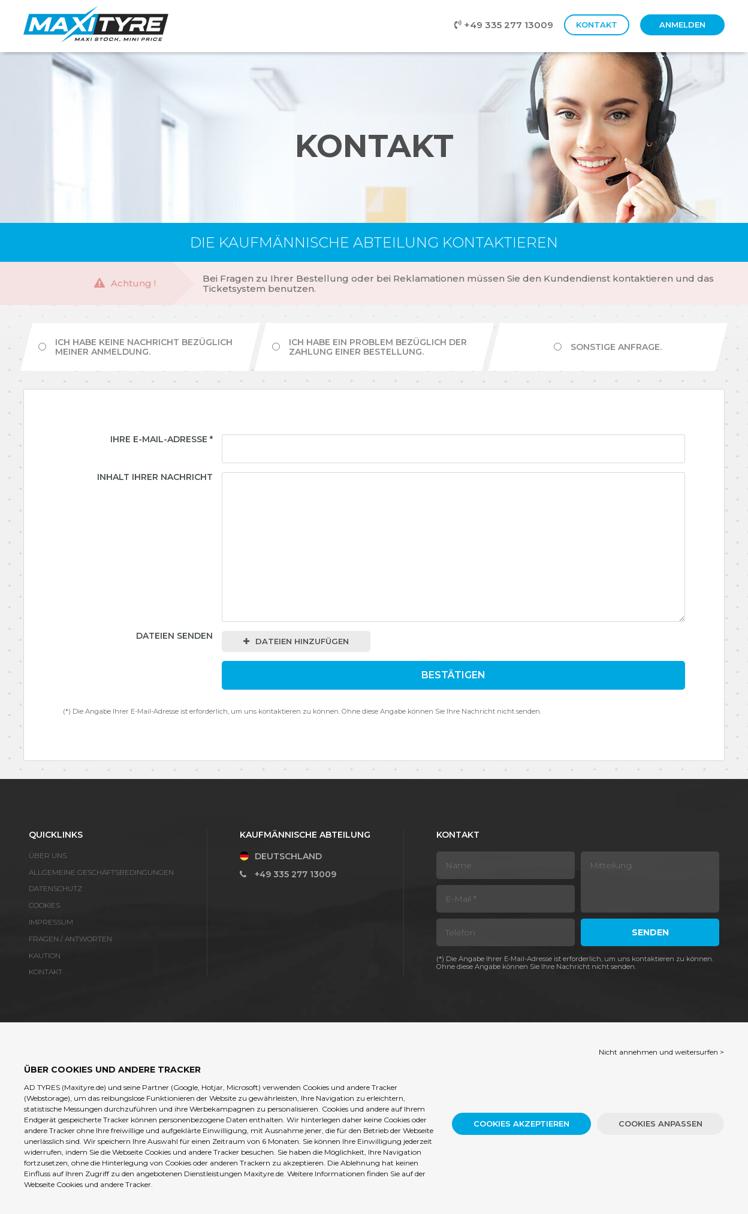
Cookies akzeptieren (521, 1123)
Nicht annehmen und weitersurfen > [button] (661, 1051)
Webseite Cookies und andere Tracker (87, 1184)
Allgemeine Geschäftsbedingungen (101, 872)
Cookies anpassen (660, 1123)
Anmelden (682, 24)
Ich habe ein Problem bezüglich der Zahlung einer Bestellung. (369, 347)
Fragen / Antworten (70, 938)
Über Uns (48, 855)
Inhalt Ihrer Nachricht (155, 477)
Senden (650, 932)
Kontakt (596, 24)
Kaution (45, 955)
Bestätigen (453, 675)
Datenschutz (55, 888)
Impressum (51, 921)
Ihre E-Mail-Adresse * (161, 439)
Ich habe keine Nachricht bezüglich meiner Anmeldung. (135, 347)
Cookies (44, 905)
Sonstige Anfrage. (608, 347)
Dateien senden (174, 636)
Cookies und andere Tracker (191, 1151)
